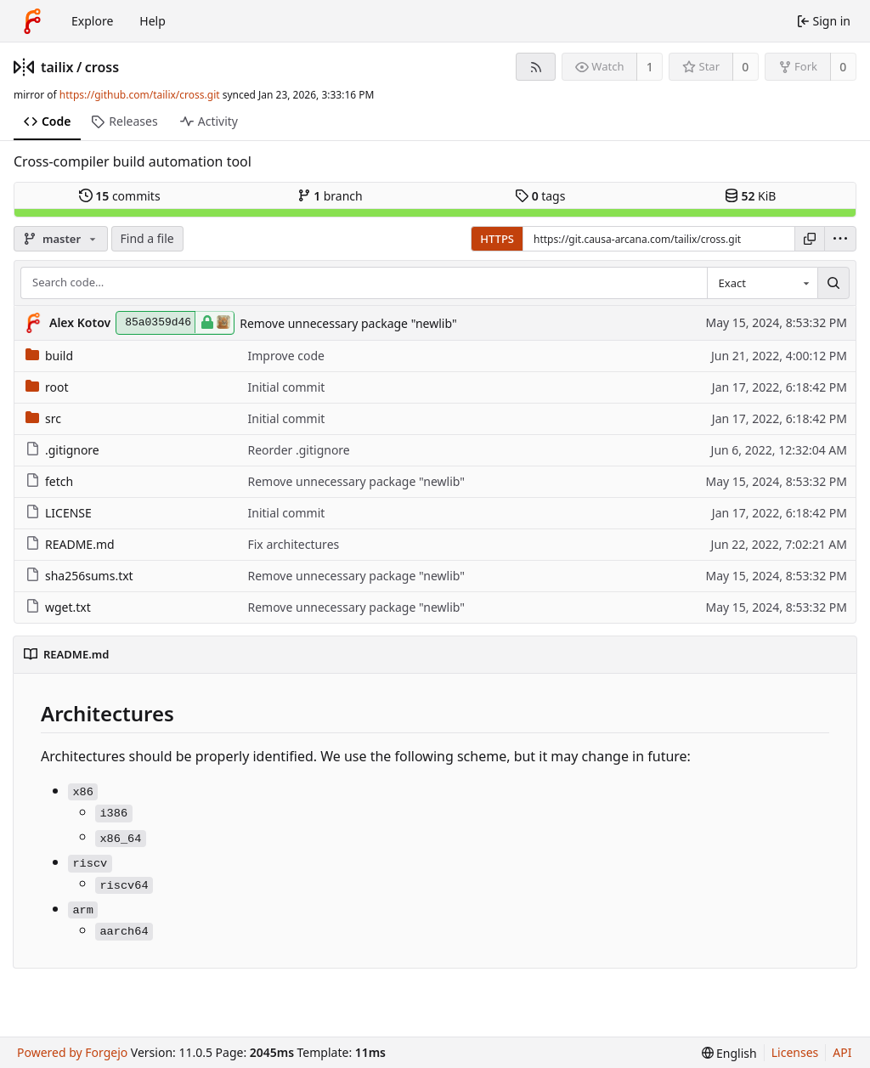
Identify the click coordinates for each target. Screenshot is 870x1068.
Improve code (285, 356)
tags (540, 196)
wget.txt (58, 607)
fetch (49, 481)
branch (330, 196)
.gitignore (62, 450)
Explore (92, 21)
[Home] (32, 21)
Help (152, 21)
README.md (70, 544)
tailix (57, 67)
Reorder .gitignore (298, 450)
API (842, 1052)
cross (102, 67)
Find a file (147, 238)
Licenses (795, 1052)
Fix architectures (293, 544)
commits (120, 196)
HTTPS (497, 238)
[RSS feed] (536, 67)
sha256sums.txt (79, 576)
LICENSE (58, 513)
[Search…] (833, 283)
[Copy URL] (809, 238)
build (49, 356)
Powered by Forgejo (72, 1052)
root (47, 387)
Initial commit (286, 387)
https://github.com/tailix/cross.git (139, 95)
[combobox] (762, 283)
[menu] (840, 238)
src (43, 418)
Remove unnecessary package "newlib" (348, 323)
